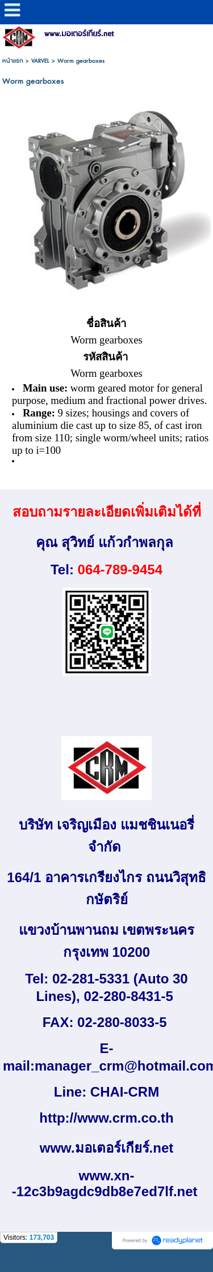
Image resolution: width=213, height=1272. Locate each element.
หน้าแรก (12, 61)
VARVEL (40, 61)
